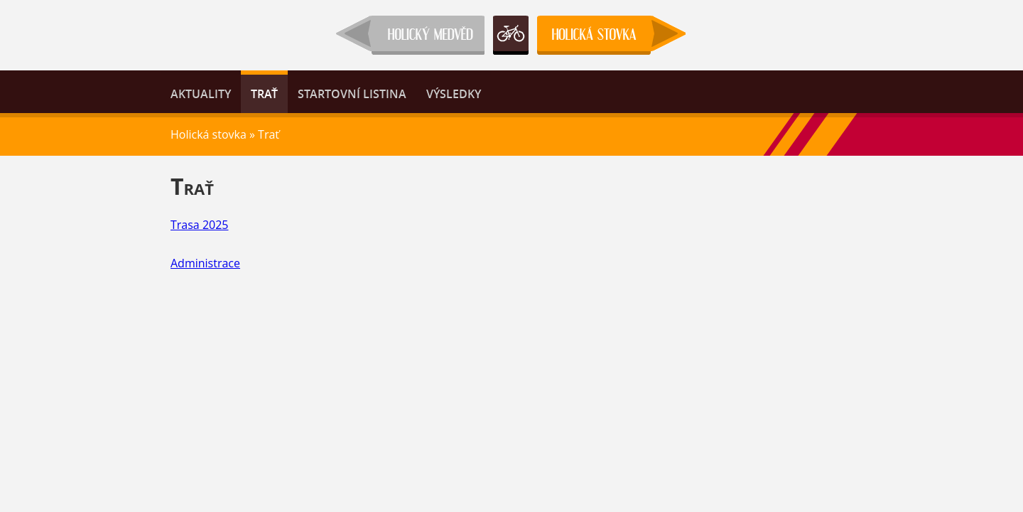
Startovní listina (352, 94)
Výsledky (453, 94)
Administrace (205, 263)
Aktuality (200, 94)
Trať (264, 94)
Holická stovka (208, 134)
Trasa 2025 (199, 225)
